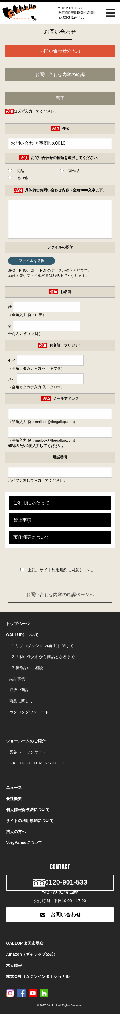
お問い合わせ (60, 915)
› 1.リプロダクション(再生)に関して (41, 645)
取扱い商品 (19, 689)
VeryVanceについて (24, 842)
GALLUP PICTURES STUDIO (36, 763)
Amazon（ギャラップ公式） (31, 954)
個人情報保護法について (28, 809)
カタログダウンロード (29, 712)
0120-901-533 (72, 8)
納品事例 (17, 678)
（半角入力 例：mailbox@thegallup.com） (60, 434)
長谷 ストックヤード (27, 752)
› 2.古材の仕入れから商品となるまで (42, 656)
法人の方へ (16, 831)
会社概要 (14, 798)
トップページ (18, 623)
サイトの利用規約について (29, 820)
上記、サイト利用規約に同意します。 (61, 570)
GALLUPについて (22, 634)
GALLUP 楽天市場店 (25, 943)
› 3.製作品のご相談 (26, 667)
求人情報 (14, 965)
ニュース (14, 787)
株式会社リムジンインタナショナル (37, 976)
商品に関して (21, 701)
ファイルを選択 (31, 261)
